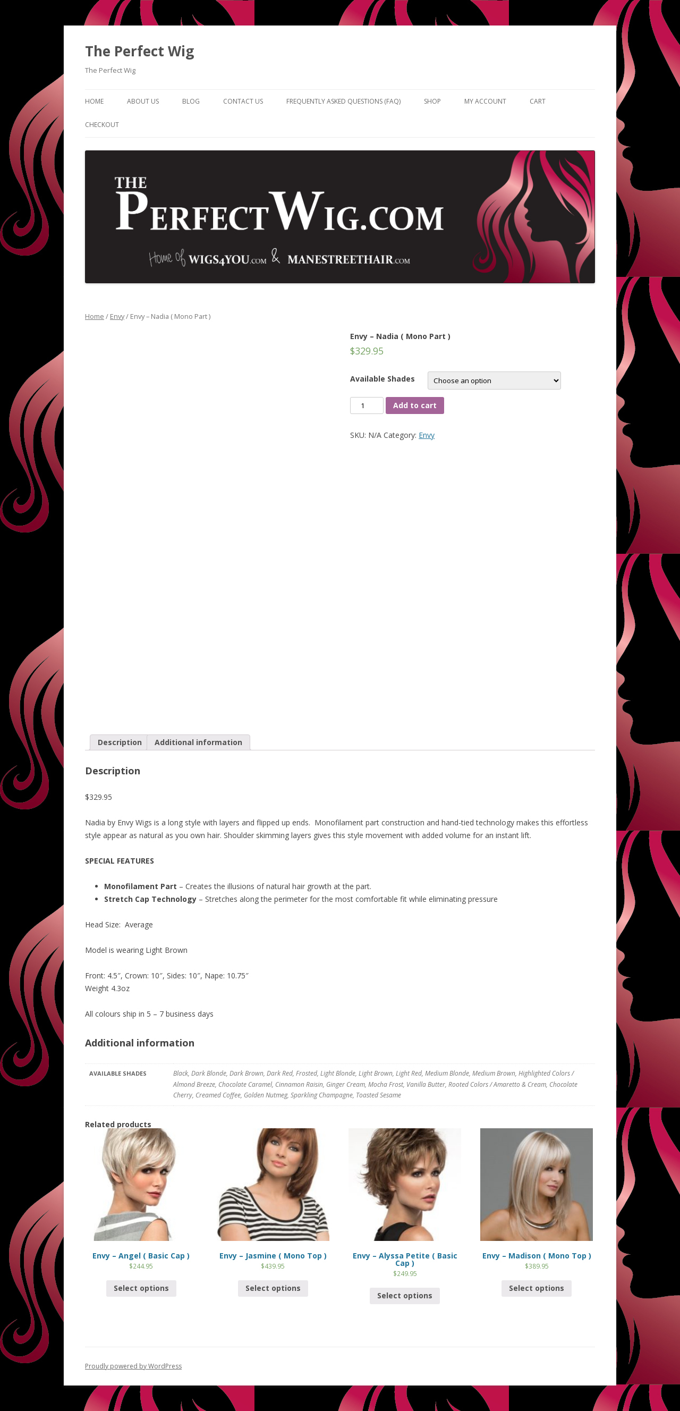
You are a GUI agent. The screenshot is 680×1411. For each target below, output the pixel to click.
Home (94, 101)
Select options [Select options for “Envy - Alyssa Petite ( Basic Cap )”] (404, 1295)
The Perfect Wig (139, 51)
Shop (432, 101)
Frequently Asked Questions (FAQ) (343, 101)
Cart (538, 101)
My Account (485, 101)
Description (120, 742)
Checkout (102, 124)
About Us (143, 101)
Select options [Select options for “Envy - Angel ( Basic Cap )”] (141, 1288)
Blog (191, 101)
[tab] (120, 742)
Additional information (198, 742)
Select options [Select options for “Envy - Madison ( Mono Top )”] (536, 1288)
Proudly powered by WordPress (133, 1366)
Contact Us (243, 101)
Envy (117, 316)
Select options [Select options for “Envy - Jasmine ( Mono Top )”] (273, 1288)
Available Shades (382, 379)
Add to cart (415, 405)
